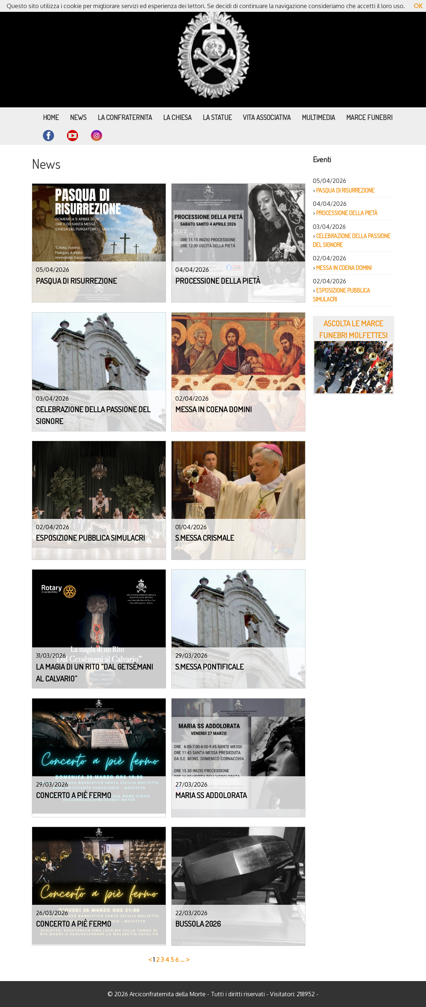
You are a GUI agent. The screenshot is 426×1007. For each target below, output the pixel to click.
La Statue (217, 117)
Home (51, 117)
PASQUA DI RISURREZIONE (345, 190)
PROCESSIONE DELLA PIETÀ (347, 213)
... (182, 959)
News (78, 117)
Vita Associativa (267, 117)
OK (418, 6)
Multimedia (318, 117)
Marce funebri (369, 117)
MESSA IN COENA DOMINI (344, 267)
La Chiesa (177, 117)
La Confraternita (125, 117)
